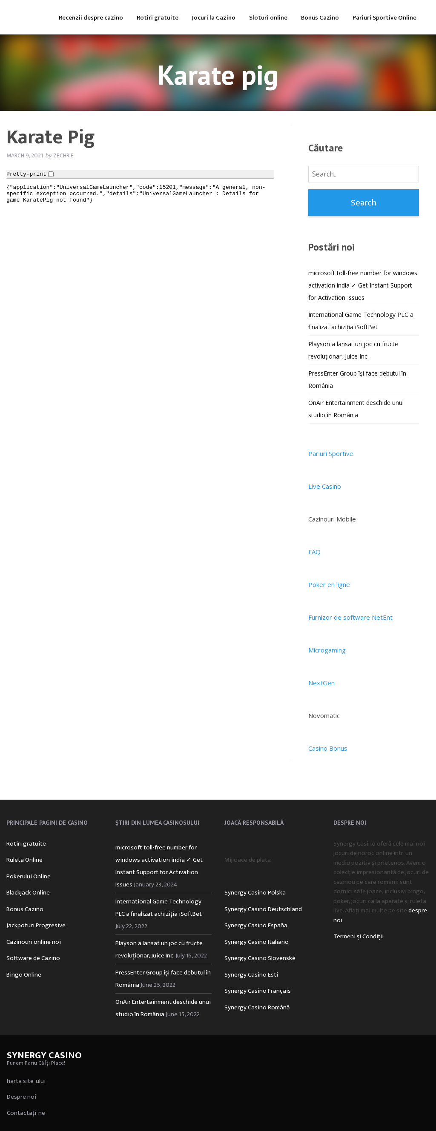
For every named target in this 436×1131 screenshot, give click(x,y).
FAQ (314, 551)
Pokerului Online (28, 876)
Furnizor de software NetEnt (350, 617)
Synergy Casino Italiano (256, 942)
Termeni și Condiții (358, 936)
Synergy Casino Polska (255, 892)
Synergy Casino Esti (251, 974)
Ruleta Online (24, 860)
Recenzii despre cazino (91, 17)
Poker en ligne (329, 584)
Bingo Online (23, 974)
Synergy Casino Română (257, 1007)
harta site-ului (26, 1081)
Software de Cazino (33, 958)
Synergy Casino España (255, 925)
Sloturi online (268, 17)
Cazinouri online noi (33, 942)
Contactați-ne (26, 1113)
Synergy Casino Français (257, 991)
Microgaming (327, 650)
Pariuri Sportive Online (384, 17)
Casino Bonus (327, 748)
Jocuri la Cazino (213, 17)
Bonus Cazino (320, 17)
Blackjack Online (28, 892)
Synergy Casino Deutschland (263, 909)
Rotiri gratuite (157, 17)
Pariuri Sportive (330, 453)
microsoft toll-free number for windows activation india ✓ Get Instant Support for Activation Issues (362, 285)
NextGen (321, 682)
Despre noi (21, 1096)
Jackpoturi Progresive (36, 925)
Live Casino (324, 486)
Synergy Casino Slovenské (259, 958)
